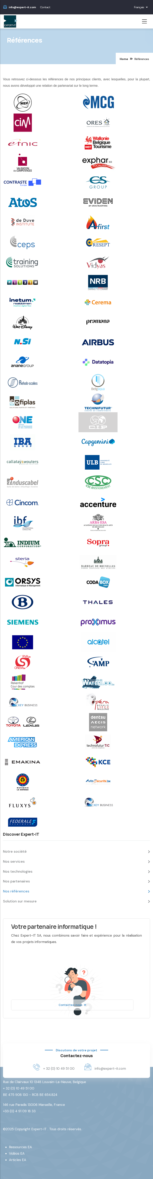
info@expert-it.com (22, 7)
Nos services (14, 861)
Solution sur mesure (20, 901)
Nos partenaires (16, 881)
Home (124, 59)
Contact (45, 7)
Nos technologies (17, 871)
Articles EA (17, 1160)
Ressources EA (20, 1147)
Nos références (16, 891)
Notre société (15, 851)
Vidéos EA (17, 1153)
